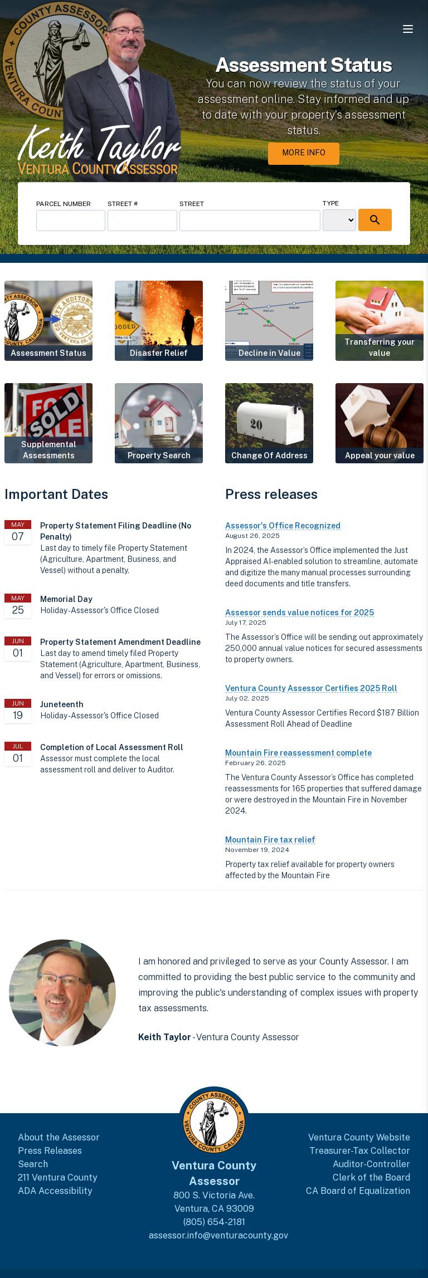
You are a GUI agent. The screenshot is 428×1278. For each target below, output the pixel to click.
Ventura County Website (359, 1137)
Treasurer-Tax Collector (359, 1150)
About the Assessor (59, 1137)
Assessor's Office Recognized (283, 525)
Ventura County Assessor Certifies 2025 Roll (311, 688)
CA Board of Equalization (358, 1191)
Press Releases (50, 1150)
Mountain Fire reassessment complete (298, 752)
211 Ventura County (58, 1177)
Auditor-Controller (371, 1164)
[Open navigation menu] (408, 29)
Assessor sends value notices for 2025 (299, 612)
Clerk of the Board (371, 1177)
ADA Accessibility (55, 1191)
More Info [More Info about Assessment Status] (303, 152)
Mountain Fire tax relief (270, 839)
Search (33, 1164)
